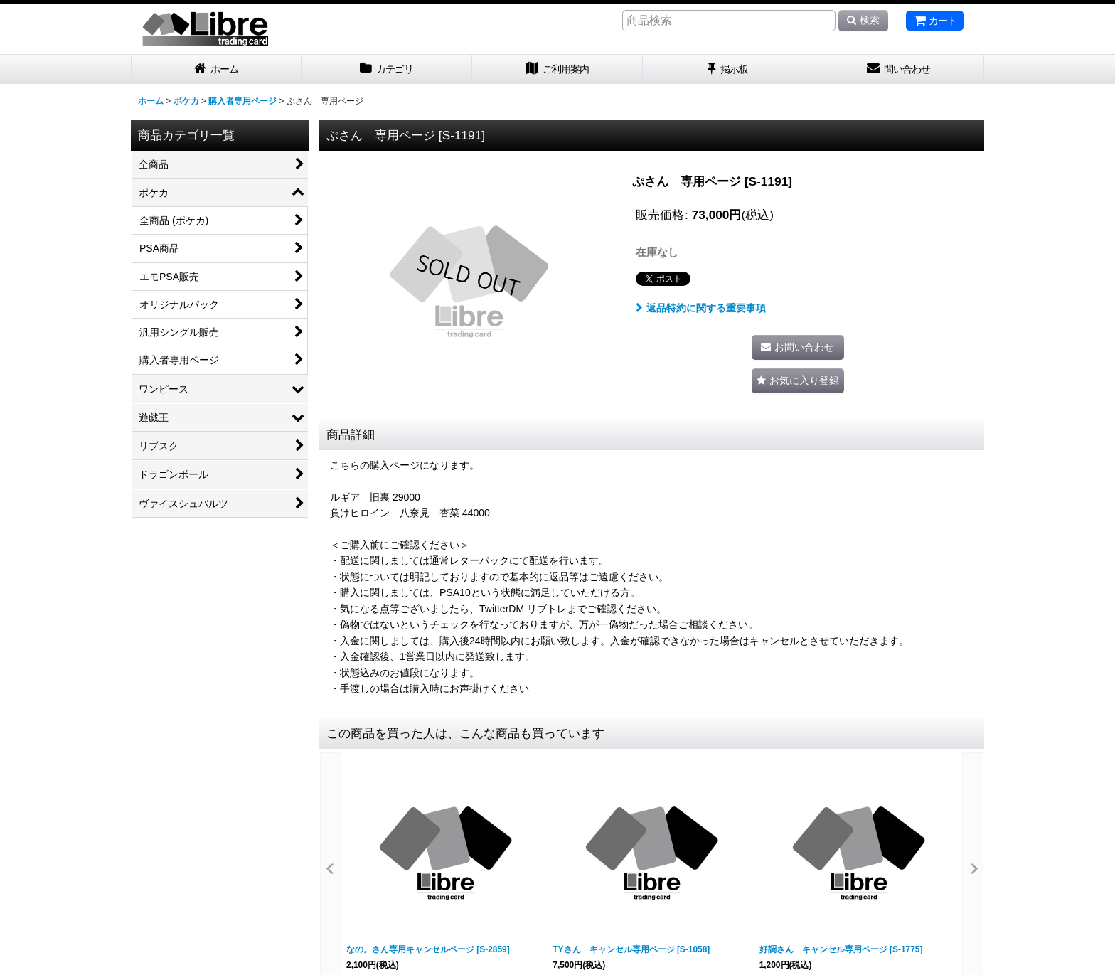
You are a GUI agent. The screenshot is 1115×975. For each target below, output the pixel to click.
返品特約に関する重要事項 (701, 308)
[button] (798, 380)
